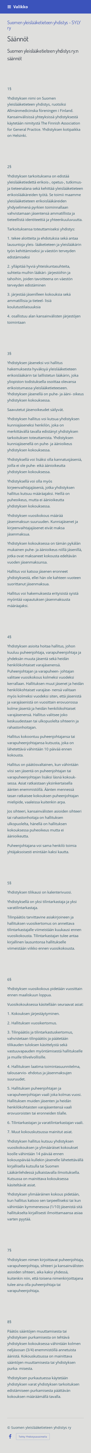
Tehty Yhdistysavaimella (33, 1436)
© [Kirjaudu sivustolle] (9, 1427)
